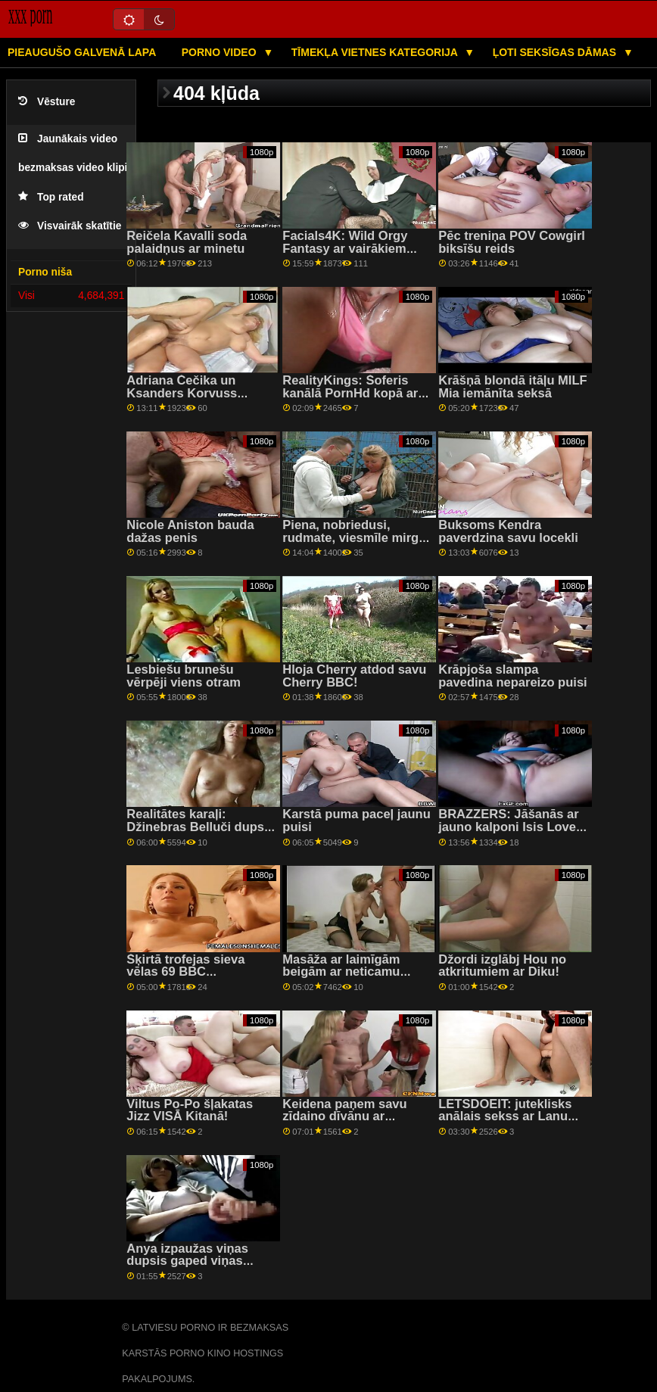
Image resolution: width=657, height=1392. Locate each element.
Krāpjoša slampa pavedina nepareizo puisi (512, 676)
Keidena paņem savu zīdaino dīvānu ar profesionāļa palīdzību (348, 1116)
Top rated (51, 197)
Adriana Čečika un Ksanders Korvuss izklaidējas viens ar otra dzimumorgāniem (196, 399)
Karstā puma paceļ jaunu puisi (356, 820)
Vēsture (46, 101)
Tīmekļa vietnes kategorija (376, 52)
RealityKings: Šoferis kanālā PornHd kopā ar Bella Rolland (350, 393)
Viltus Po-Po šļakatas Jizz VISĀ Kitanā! (189, 1110)
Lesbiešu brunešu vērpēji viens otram (183, 676)
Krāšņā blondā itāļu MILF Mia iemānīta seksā (512, 386)
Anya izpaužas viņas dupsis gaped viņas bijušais (187, 1261)
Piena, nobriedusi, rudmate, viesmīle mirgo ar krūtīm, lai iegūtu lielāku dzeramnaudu (354, 544)
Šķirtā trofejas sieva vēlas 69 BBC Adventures (185, 972)
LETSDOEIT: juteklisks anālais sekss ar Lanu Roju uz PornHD (504, 1116)
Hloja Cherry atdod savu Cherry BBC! (354, 676)
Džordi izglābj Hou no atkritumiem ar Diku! (502, 965)
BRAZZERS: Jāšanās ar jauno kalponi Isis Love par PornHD (508, 826)
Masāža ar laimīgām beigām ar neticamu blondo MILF (341, 972)
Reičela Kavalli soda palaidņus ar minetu (186, 242)
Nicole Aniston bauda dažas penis (190, 531)
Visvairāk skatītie (69, 226)
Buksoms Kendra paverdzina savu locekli (508, 531)
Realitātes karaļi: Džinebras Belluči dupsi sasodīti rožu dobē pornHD (196, 833)
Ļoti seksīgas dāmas (556, 52)
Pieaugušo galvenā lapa (82, 52)
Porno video (221, 52)
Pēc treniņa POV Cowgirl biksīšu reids (511, 242)
